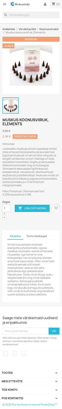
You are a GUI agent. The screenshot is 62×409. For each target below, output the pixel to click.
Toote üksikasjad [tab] (36, 236)
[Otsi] (31, 15)
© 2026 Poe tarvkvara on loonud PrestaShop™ (29, 404)
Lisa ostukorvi (32, 208)
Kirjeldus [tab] (15, 236)
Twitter (5, 353)
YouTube (14, 353)
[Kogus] (6, 208)
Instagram (23, 353)
